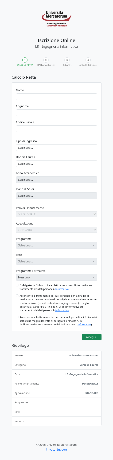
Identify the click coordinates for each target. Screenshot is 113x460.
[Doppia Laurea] (56, 163)
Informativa (62, 289)
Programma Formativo (31, 271)
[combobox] (56, 214)
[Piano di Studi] (56, 195)
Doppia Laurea (25, 157)
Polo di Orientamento (30, 208)
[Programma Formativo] (56, 277)
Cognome (22, 106)
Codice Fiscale (25, 122)
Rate (19, 255)
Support (62, 449)
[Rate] (56, 261)
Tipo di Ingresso (26, 141)
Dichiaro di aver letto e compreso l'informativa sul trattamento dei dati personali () (56, 287)
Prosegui (91, 337)
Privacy (50, 449)
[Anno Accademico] (56, 179)
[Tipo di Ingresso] (56, 147)
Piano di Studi (25, 189)
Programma (24, 239)
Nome (20, 90)
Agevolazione (24, 223)
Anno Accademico (27, 173)
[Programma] (56, 245)
